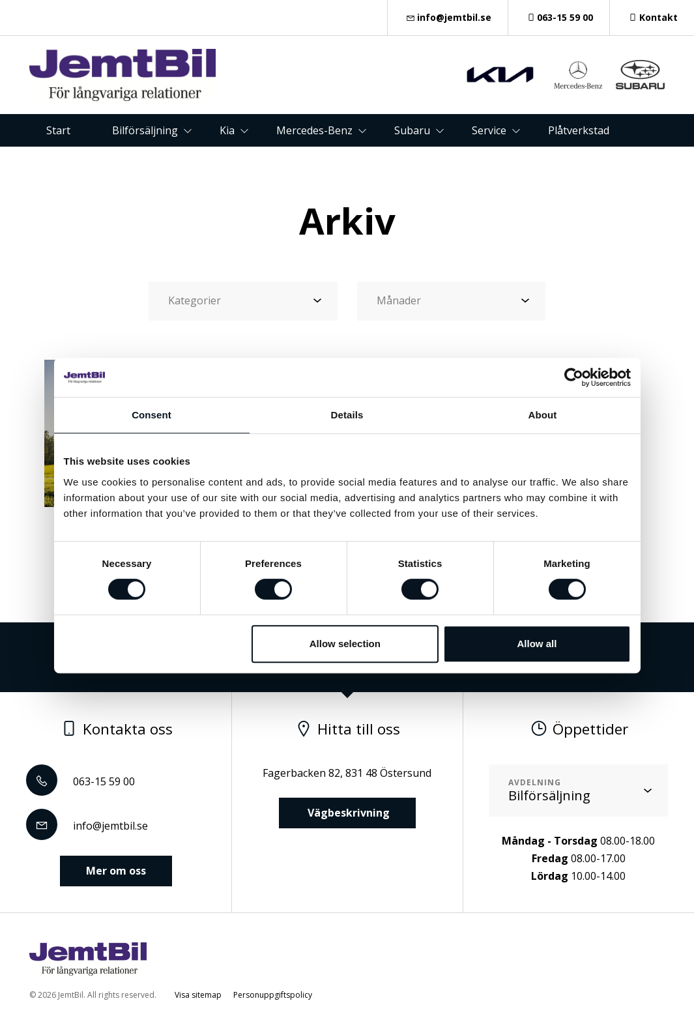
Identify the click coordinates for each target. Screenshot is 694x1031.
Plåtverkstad (578, 130)
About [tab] (542, 414)
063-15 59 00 (559, 17)
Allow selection (345, 643)
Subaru (412, 130)
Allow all (537, 643)
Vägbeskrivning (347, 813)
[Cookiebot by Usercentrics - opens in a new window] (574, 377)
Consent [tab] (151, 414)
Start (58, 130)
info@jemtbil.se (447, 17)
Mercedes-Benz (314, 130)
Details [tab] (347, 414)
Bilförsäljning (145, 130)
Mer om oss (116, 871)
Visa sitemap (198, 994)
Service (489, 130)
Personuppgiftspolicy (272, 994)
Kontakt (652, 17)
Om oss (368, 163)
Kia (227, 130)
